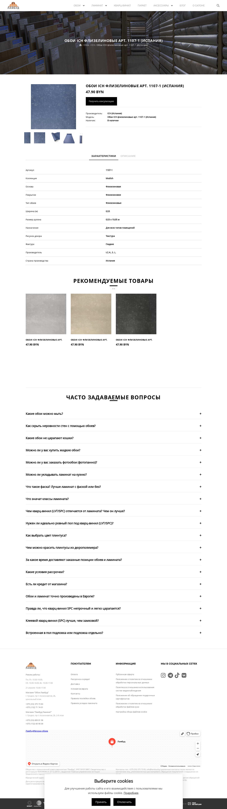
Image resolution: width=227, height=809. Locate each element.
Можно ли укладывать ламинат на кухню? (56, 475)
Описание (128, 156)
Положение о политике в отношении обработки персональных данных (134, 681)
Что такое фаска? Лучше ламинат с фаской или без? (63, 487)
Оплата (74, 674)
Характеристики (103, 156)
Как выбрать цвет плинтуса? (46, 535)
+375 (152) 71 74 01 (34, 707)
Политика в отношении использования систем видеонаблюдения (135, 689)
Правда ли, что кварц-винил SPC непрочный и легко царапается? (73, 608)
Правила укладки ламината (84, 703)
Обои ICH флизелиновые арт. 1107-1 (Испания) (122, 45)
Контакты (75, 693)
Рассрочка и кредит (80, 679)
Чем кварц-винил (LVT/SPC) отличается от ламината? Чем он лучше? (75, 511)
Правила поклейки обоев (83, 698)
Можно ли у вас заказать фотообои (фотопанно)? (61, 462)
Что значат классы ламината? (47, 499)
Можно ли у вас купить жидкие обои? (53, 450)
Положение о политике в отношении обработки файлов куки (134, 705)
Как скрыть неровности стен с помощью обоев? (61, 426)
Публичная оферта (125, 674)
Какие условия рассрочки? (45, 572)
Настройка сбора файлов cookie (131, 711)
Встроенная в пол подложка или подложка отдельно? (64, 633)
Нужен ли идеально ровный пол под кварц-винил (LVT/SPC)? (69, 523)
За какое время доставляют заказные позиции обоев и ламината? (74, 560)
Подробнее (131, 793)
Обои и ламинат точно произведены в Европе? (60, 596)
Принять (101, 802)
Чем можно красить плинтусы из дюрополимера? (62, 548)
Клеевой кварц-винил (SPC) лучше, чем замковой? (62, 621)
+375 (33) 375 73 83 (34, 704)
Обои (86, 45)
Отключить (124, 802)
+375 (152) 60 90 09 (34, 723)
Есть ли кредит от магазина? (46, 584)
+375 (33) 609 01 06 (34, 720)
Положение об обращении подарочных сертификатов (135, 697)
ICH (93, 45)
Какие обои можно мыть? (44, 414)
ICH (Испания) (114, 113)
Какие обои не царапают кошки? (49, 438)
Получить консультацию (101, 101)
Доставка (75, 684)
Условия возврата (79, 688)
